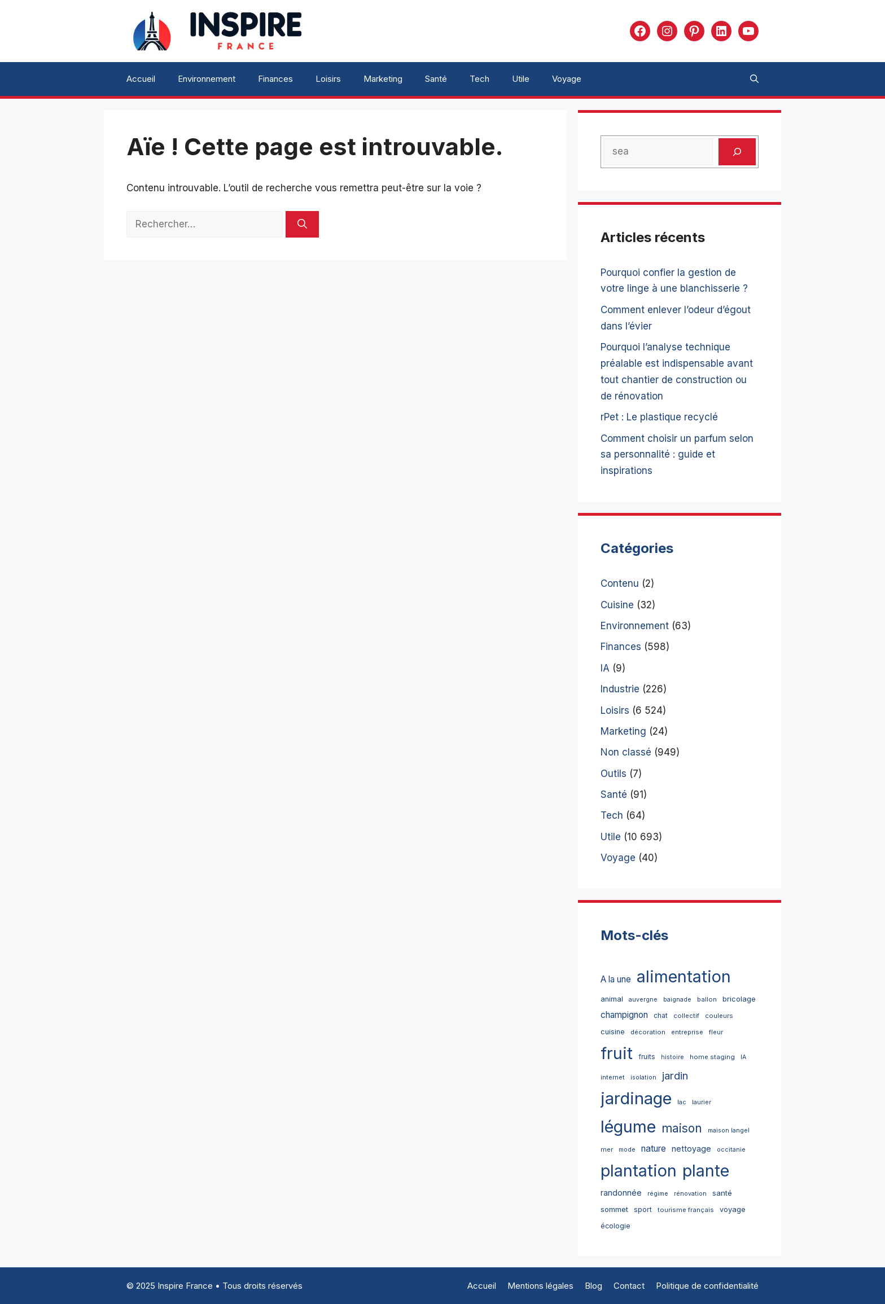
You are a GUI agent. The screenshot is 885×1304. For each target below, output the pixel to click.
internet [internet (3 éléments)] (613, 1077)
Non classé (626, 752)
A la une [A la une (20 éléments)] (616, 979)
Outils (613, 773)
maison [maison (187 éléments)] (681, 1128)
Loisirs (328, 78)
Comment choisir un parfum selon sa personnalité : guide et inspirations (677, 455)
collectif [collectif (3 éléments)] (686, 1016)
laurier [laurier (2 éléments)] (701, 1102)
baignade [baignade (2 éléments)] (677, 999)
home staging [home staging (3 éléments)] (712, 1057)
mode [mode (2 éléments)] (627, 1149)
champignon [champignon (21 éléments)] (624, 1014)
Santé (436, 78)
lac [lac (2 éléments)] (681, 1102)
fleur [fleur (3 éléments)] (716, 1032)
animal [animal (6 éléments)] (612, 999)
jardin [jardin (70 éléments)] (675, 1075)
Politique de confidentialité (707, 1285)
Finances (275, 78)
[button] (754, 79)
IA (605, 668)
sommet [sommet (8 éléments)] (614, 1209)
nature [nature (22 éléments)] (653, 1148)
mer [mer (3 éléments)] (607, 1149)
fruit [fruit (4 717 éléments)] (617, 1053)
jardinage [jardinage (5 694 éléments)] (636, 1098)
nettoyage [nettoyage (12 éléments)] (691, 1148)
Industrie (620, 689)
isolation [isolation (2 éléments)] (643, 1077)
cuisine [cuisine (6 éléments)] (613, 1032)
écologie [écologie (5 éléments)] (615, 1226)
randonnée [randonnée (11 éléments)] (621, 1192)
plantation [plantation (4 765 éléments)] (639, 1170)
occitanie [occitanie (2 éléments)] (731, 1149)
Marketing (382, 78)
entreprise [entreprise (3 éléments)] (687, 1032)
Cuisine (617, 605)
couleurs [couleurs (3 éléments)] (719, 1016)
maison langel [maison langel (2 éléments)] (729, 1130)
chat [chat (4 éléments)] (661, 1015)
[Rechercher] (302, 224)
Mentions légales (540, 1285)
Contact (629, 1285)
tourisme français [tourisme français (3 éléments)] (686, 1210)
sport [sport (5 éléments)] (643, 1209)
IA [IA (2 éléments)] (743, 1057)
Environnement (206, 78)
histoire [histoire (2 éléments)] (672, 1057)
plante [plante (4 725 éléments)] (705, 1170)
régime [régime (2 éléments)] (657, 1193)
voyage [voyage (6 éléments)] (733, 1209)
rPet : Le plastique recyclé (659, 417)
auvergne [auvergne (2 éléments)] (643, 999)
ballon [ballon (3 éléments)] (707, 999)
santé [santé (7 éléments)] (722, 1192)
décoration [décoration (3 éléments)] (647, 1032)
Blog (593, 1285)
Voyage (566, 78)
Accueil (140, 78)
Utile (520, 78)
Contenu (620, 583)
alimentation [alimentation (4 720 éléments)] (684, 976)
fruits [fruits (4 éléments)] (646, 1056)
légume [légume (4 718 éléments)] (628, 1126)
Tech (479, 78)
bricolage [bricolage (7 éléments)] (739, 998)
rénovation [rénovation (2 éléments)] (690, 1193)
